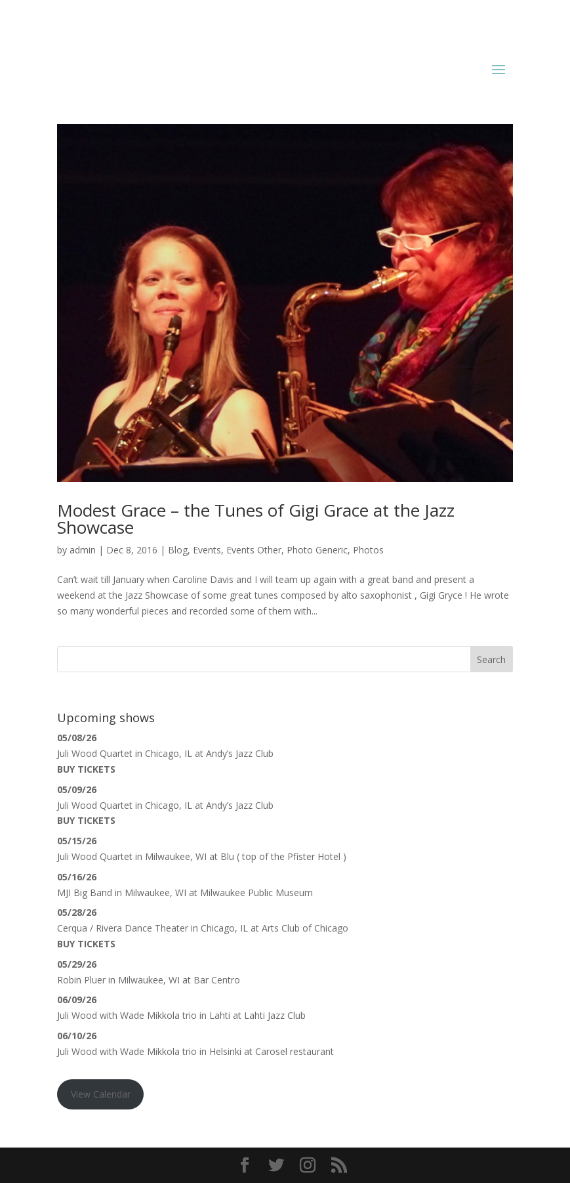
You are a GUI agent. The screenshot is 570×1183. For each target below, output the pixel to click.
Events (207, 550)
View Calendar (101, 1094)
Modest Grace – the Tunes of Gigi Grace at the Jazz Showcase (256, 518)
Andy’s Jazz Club (240, 753)
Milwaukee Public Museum (256, 892)
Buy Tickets (86, 769)
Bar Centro (216, 980)
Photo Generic (317, 550)
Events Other (253, 550)
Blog (178, 550)
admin (83, 550)
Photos (368, 550)
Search (491, 659)
